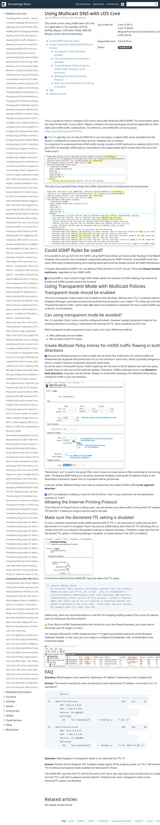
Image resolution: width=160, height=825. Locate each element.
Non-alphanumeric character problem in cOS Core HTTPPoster (23, 383)
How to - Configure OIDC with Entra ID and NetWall (23, 270)
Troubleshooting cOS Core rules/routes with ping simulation (23, 517)
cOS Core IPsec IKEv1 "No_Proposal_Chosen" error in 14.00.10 (23, 661)
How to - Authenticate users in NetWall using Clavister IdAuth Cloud (23, 265)
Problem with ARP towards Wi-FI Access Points (23, 396)
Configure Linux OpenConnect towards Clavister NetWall (23, 122)
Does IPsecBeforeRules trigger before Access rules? (23, 200)
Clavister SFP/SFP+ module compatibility (23, 113)
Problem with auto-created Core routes (23, 400)
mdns (91, 821)
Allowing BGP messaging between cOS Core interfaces (23, 31)
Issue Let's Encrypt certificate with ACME (23, 357)
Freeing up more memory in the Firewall (23, 231)
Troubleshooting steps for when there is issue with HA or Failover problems (23, 539)
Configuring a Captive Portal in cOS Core (23, 148)
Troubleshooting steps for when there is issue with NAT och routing (23, 548)
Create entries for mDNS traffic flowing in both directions (72, 69)
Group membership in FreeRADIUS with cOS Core (23, 244)
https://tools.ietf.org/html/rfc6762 (63, 131)
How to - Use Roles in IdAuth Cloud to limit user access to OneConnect (23, 274)
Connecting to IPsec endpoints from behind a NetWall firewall (23, 170)
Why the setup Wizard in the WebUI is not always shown (23, 626)
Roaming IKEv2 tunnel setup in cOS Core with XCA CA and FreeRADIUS (23, 444)
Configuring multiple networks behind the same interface (23, 157)
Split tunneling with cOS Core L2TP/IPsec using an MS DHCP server (23, 483)
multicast (103, 821)
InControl (11, 696)
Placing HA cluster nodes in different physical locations (23, 391)
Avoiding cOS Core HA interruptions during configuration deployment (23, 66)
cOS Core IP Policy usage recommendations (23, 656)
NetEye (10, 715)
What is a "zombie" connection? (21, 604)
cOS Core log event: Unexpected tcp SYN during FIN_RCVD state (23, 682)
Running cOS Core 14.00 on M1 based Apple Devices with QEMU (23, 457)
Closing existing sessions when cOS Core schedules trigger (23, 118)
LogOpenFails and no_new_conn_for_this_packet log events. (23, 361)
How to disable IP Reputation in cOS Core (23, 291)
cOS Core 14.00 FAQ (15, 630)
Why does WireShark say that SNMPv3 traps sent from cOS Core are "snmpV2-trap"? (23, 617)
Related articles (57, 93)
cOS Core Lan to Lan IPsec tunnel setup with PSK (23, 674)
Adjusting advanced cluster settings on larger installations (23, 27)
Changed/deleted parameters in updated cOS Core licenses (23, 92)
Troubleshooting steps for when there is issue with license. (23, 552)
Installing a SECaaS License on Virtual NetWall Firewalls (23, 344)
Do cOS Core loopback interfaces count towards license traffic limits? (23, 196)
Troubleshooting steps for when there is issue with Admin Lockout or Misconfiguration (23, 535)
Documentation (83, 4)
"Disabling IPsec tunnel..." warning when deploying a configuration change (23, 18)
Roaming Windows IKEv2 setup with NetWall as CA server (23, 448)
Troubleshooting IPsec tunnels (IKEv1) (23, 513)
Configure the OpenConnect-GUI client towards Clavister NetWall (23, 131)
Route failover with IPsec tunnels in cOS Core (23, 452)
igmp (150, 821)
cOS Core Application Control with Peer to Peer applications (23, 635)
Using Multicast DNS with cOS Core (23, 578)
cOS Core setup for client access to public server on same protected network (23, 687)
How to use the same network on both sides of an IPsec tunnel (23, 309)
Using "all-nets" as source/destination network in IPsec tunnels (23, 569)
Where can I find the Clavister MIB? (23, 613)
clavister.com (112, 4)
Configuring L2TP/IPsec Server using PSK (23, 135)
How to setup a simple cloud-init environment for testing (23, 305)
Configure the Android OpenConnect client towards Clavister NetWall (23, 126)
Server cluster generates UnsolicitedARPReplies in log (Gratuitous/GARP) (23, 461)
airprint (139, 821)
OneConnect (12, 710)
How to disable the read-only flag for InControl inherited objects (23, 296)
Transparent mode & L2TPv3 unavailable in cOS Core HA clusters (23, 504)
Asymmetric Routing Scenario (20, 53)
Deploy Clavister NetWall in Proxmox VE (23, 183)
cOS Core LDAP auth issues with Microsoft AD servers (23, 669)
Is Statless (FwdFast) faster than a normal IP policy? (23, 348)
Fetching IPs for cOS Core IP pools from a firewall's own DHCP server (23, 222)
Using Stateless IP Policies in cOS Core (23, 591)
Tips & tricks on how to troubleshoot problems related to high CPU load (23, 500)
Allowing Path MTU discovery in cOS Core (23, 35)
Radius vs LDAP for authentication (22, 426)
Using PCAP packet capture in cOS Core (23, 587)
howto (80, 821)
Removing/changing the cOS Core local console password (23, 435)
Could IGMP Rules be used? (64, 41)
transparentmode (121, 821)
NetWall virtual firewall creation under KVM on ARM (23, 378)
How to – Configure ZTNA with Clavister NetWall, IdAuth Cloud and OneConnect (23, 313)
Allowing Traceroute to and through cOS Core (23, 44)
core (71, 821)
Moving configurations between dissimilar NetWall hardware (23, 374)
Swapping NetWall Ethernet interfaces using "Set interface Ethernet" (23, 487)
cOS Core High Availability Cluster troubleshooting (23, 648)
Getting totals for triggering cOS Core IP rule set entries (23, 235)
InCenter (11, 701)
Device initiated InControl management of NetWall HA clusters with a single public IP (23, 192)
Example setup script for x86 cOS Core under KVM (23, 213)
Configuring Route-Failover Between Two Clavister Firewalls (23, 139)
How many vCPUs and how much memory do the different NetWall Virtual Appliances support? (23, 261)
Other (9, 725)
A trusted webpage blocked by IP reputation (23, 22)
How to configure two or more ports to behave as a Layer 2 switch (23, 287)
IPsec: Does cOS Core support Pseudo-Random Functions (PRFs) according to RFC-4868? (23, 335)
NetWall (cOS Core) (16, 13)
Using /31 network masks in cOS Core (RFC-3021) (23, 574)
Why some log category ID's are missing (23, 622)
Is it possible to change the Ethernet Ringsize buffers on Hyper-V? (23, 352)
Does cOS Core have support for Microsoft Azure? (23, 205)
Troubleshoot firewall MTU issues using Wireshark (23, 509)
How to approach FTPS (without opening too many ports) (23, 283)
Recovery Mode (13, 431)
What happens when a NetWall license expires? (23, 600)
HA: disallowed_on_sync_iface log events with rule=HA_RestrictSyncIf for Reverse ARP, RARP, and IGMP (23, 248)
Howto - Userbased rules (18, 318)
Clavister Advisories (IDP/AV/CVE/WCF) (23, 109)
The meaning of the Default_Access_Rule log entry (23, 496)
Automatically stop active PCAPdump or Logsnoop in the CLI (23, 57)
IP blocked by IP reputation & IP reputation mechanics (23, 326)
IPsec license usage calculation (21, 331)
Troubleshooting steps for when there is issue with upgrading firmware (23, 557)
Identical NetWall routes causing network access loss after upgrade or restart (23, 339)
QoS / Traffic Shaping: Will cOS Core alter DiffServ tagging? (23, 422)
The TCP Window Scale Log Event (22, 491)
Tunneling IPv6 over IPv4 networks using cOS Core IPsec (23, 561)
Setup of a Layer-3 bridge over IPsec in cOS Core (23, 474)
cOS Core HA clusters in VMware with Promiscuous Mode (23, 643)
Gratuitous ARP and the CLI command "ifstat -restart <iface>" (23, 239)
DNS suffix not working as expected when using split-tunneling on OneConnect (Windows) (23, 179)
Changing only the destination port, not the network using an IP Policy (23, 96)
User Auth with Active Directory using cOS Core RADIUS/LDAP (23, 565)
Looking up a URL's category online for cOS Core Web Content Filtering (23, 365)
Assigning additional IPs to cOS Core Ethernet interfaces (23, 48)
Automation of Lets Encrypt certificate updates (23, 61)
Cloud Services (14, 720)
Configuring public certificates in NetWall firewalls (23, 161)
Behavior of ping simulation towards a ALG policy (23, 70)
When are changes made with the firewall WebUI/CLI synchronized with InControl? (23, 609)
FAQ (51, 90)
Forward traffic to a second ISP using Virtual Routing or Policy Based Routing (23, 226)
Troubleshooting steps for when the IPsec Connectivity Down (23, 522)
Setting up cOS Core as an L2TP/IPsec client (23, 470)
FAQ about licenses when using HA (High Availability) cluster (23, 218)
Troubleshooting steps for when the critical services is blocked (23, 526)
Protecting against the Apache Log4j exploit (23, 409)
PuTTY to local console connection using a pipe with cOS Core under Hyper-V (23, 413)
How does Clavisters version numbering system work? (23, 257)
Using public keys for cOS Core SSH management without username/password (23, 596)
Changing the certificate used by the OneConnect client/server (23, 105)
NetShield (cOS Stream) (18, 692)
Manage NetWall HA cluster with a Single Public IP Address (23, 370)
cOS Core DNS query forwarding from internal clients (23, 639)
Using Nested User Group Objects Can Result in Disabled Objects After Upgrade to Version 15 (23, 582)
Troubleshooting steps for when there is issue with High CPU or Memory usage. (23, 543)
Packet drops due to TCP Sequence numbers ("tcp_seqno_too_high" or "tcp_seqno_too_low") (23, 387)
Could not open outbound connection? (23, 174)
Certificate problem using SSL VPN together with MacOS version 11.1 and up (23, 83)
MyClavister (98, 4)
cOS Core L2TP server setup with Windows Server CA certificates (23, 665)
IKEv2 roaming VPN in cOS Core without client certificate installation (23, 322)
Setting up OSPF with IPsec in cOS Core (23, 465)
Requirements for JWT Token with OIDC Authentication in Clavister (23, 439)
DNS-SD (52, 137)
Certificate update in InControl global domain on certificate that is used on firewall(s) (23, 87)
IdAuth (9, 706)
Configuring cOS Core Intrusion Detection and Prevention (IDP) (23, 153)
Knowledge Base (16, 4)
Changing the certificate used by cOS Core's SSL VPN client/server (23, 100)
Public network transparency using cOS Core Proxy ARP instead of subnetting (23, 417)
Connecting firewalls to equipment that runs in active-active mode (23, 166)
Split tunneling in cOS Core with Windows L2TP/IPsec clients (23, 478)
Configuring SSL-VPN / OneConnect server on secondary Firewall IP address (23, 144)
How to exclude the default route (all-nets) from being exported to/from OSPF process (23, 300)
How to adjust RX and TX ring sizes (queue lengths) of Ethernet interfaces (23, 279)
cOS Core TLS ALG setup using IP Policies (23, 678)
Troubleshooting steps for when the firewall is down (23, 530)
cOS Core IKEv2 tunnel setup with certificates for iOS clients (23, 652)
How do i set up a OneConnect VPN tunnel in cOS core (23, 252)
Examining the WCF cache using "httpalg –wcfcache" (23, 209)
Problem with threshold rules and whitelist (23, 404)
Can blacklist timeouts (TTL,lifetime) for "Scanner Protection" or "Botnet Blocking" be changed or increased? (23, 79)
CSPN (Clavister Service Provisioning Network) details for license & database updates (23, 74)
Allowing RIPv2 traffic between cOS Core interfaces (23, 40)
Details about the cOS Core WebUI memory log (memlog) (23, 187)
